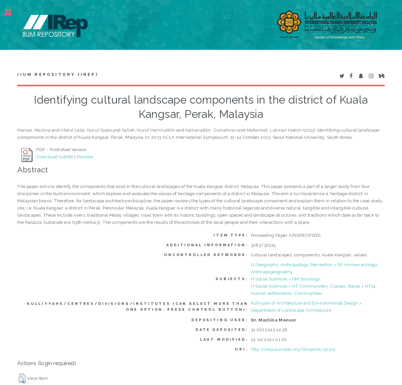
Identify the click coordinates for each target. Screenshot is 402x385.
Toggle (11, 12)
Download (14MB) (54, 156)
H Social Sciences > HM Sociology (285, 278)
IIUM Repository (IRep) (57, 74)
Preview (85, 156)
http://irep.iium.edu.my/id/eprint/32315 (293, 349)
